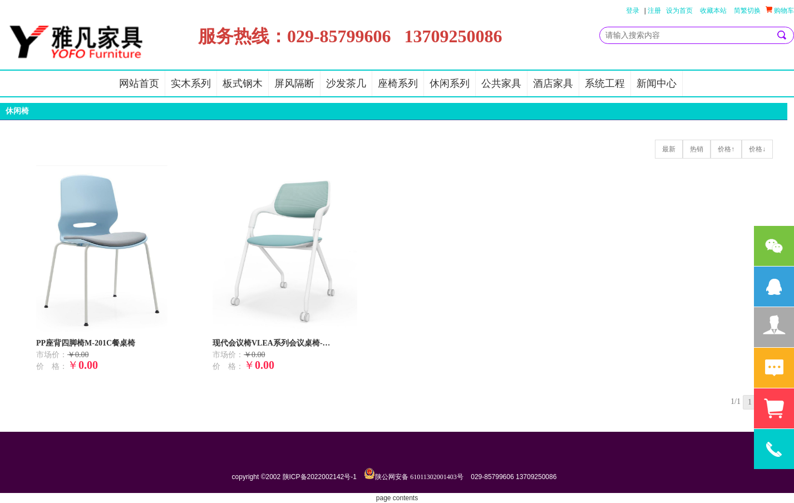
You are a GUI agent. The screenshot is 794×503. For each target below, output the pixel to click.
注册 (654, 10)
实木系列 (191, 83)
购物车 (780, 10)
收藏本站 (713, 10)
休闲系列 (450, 83)
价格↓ (757, 149)
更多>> (768, 114)
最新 (668, 149)
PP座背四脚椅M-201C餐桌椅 (85, 343)
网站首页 (139, 83)
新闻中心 (657, 83)
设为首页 (679, 10)
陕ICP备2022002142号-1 (320, 477)
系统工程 (605, 83)
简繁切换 (747, 10)
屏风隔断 (294, 83)
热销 (696, 149)
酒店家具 (553, 83)
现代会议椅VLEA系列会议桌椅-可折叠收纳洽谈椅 (274, 343)
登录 (632, 10)
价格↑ (726, 149)
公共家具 (501, 83)
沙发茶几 (346, 83)
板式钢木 (243, 83)
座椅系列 (398, 83)
